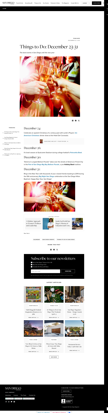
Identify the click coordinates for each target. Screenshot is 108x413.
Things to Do (37, 3)
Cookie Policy (19, 398)
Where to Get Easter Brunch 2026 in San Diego (12, 143)
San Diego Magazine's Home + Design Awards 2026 (11, 138)
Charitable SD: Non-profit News (39, 266)
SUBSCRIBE (68, 271)
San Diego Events (48, 239)
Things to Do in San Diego (66, 239)
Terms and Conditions (29, 398)
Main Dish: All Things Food (38, 264)
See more (54, 357)
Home (4, 8)
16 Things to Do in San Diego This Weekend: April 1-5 (11, 132)
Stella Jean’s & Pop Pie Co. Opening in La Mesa (12, 154)
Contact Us (32, 395)
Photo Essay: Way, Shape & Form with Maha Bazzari (12, 149)
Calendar (36, 239)
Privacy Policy (10, 398)
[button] (72, 120)
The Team (23, 395)
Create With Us (75, 3)
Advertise (8, 395)
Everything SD (28, 3)
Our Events (46, 3)
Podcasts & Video (55, 3)
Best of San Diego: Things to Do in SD (41, 262)
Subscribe (96, 3)
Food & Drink (19, 3)
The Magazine (65, 3)
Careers (15, 395)
